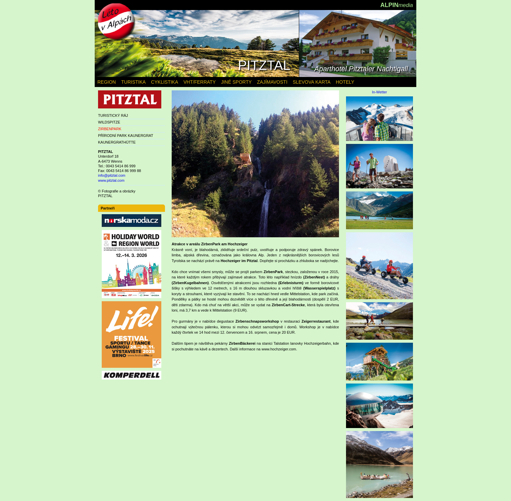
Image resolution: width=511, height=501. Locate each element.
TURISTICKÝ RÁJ (113, 115)
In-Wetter (379, 92)
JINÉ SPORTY (236, 82)
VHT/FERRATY (199, 82)
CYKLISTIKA (164, 82)
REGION (106, 82)
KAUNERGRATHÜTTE (117, 142)
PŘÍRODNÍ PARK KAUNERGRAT (125, 136)
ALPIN (396, 5)
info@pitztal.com (111, 175)
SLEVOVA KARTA (312, 82)
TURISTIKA (133, 82)
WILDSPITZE (109, 122)
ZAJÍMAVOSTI (272, 82)
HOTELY (345, 82)
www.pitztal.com (111, 180)
